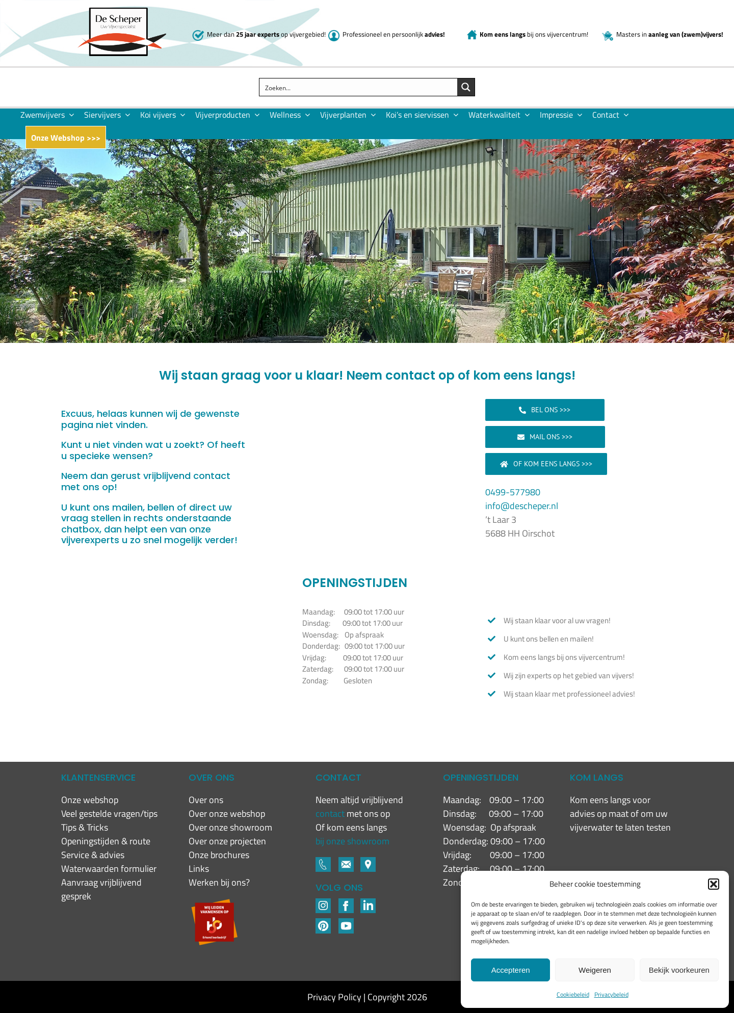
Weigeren (595, 970)
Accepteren (510, 970)
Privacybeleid (611, 994)
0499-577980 (512, 492)
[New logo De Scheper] (121, 12)
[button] (714, 884)
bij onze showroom (352, 841)
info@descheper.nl (521, 506)
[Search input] (358, 87)
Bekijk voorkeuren (679, 970)
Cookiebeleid (573, 994)
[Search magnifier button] (466, 87)
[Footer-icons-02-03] (323, 861)
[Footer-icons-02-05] (346, 861)
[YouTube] (346, 922)
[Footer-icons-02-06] (368, 861)
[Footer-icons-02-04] (346, 903)
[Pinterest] (323, 922)
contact (331, 813)
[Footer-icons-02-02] (323, 903)
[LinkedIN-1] (368, 903)
